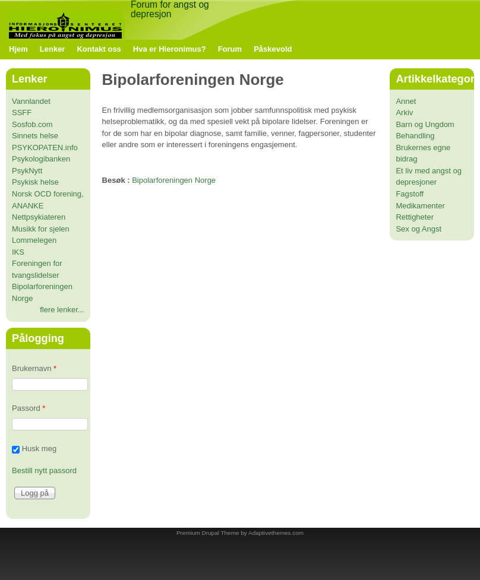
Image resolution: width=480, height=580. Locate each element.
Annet (406, 101)
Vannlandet (31, 101)
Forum (230, 49)
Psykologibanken (41, 158)
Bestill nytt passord (44, 470)
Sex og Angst (418, 228)
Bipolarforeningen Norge (174, 180)
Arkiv (404, 112)
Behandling (415, 135)
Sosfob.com (32, 124)
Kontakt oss (99, 49)
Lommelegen (34, 240)
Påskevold (273, 49)
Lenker (52, 49)
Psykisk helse (35, 182)
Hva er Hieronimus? (169, 49)
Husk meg (39, 448)
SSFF (21, 112)
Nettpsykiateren (38, 217)
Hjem (18, 49)
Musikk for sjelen (41, 228)
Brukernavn (34, 368)
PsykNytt (27, 170)
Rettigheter (415, 217)
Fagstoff (410, 193)
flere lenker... (62, 309)
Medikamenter (420, 205)
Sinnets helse (35, 135)
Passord (28, 408)
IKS (18, 252)
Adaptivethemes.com (276, 533)
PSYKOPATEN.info (45, 147)
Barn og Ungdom (425, 124)
